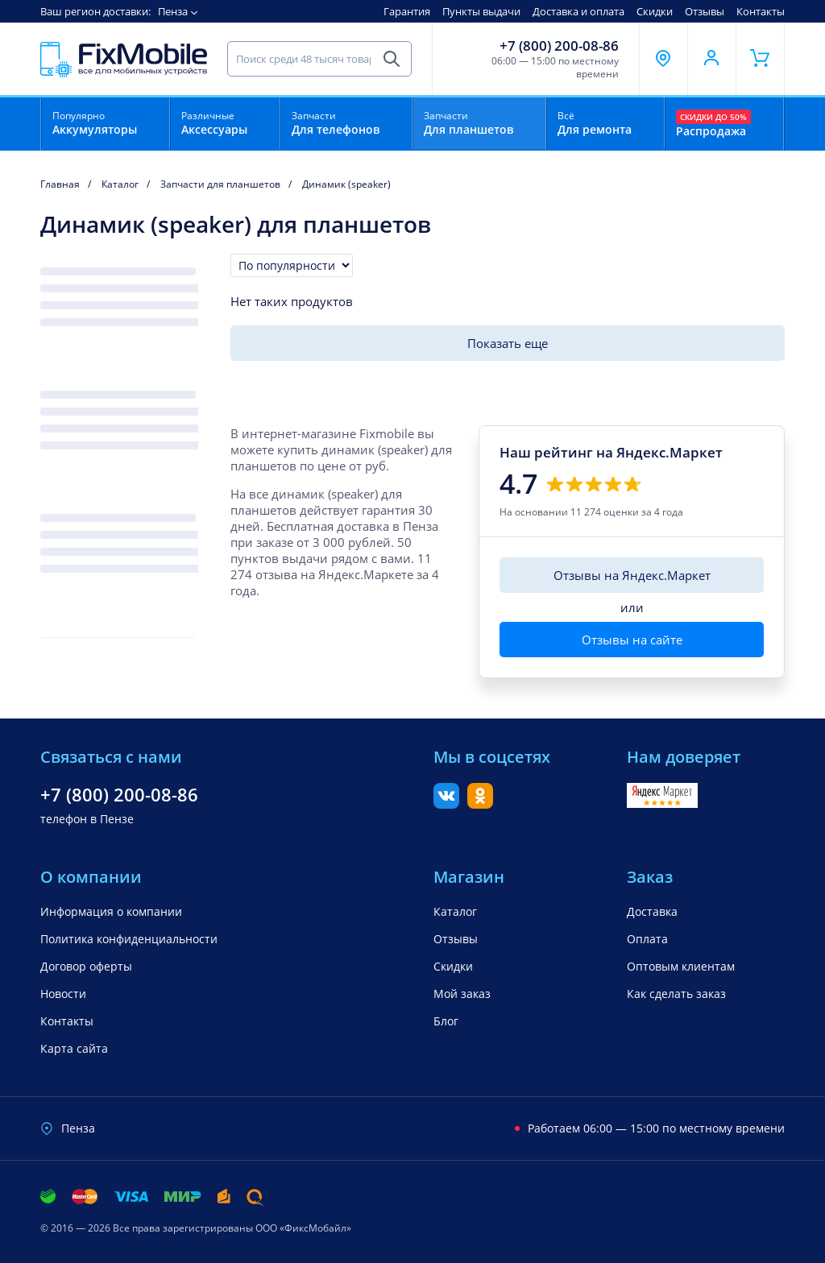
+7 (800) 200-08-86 (559, 46)
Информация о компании (111, 911)
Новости (63, 993)
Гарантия (406, 11)
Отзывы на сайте (632, 640)
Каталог (455, 911)
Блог (445, 1021)
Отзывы (704, 11)
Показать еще (507, 343)
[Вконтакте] (446, 804)
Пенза (173, 11)
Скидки (654, 11)
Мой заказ (462, 993)
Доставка (652, 911)
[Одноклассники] (480, 804)
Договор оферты (86, 966)
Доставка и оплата (578, 11)
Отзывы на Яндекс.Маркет (632, 575)
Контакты (760, 11)
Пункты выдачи (481, 11)
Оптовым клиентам (681, 966)
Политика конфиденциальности (129, 938)
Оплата (647, 938)
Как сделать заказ (676, 993)
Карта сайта (74, 1048)
